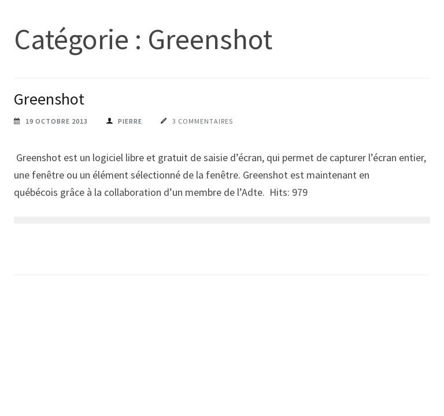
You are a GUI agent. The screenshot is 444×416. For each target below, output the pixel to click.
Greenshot (49, 98)
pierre (130, 121)
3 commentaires (202, 121)
